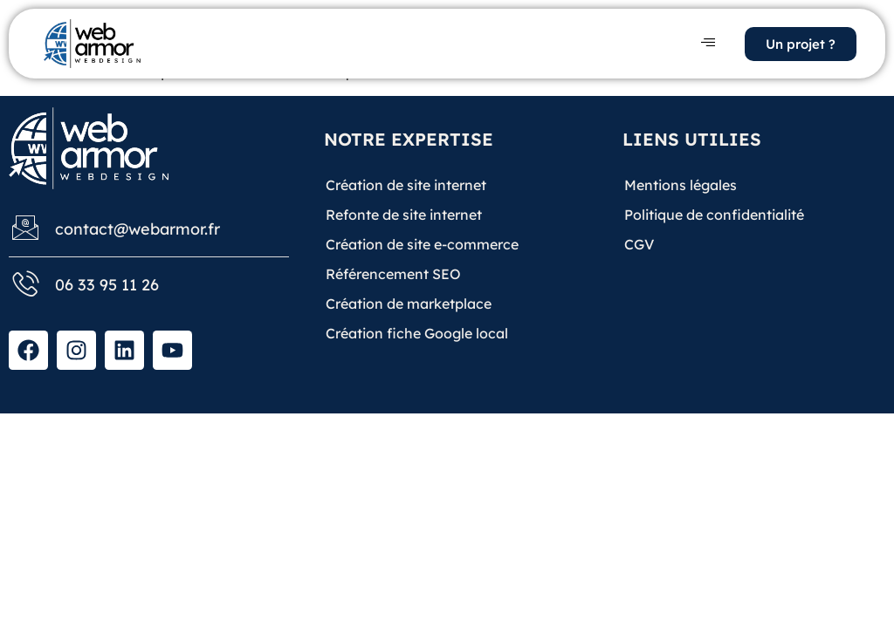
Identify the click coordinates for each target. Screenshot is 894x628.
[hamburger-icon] (707, 43)
